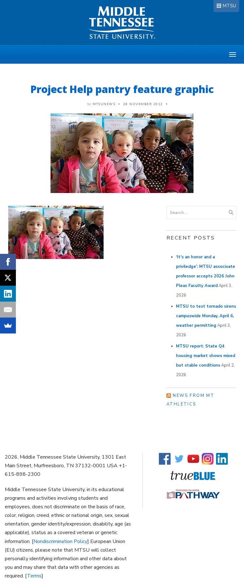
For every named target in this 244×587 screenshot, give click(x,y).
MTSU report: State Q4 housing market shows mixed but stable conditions (205, 355)
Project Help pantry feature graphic (122, 89)
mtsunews (104, 104)
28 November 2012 (143, 104)
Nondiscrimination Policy (60, 541)
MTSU (229, 6)
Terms (34, 575)
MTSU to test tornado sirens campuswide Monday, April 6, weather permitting (206, 316)
